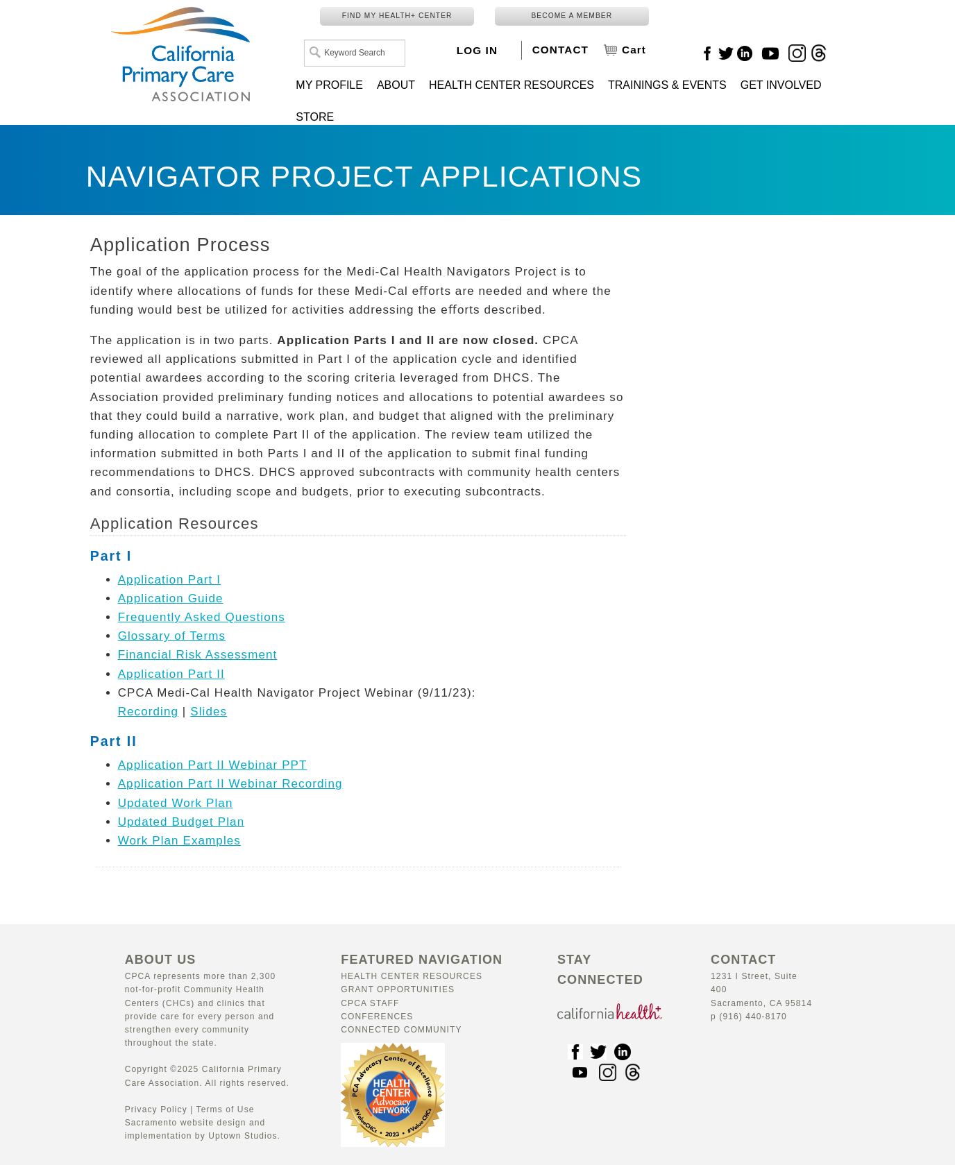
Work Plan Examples (179, 840)
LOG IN (477, 50)
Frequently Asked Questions (201, 617)
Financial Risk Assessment (198, 654)
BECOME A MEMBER (571, 15)
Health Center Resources (411, 976)
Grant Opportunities (398, 989)
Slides (208, 711)
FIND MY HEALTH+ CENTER (397, 15)
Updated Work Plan (175, 803)
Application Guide (170, 598)
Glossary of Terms (172, 636)
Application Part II (171, 674)
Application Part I (169, 579)
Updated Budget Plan (181, 821)
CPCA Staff (370, 1003)
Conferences (377, 1016)
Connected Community (401, 1030)
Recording (148, 711)
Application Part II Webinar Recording (230, 783)
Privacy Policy (156, 1109)
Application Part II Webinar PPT (212, 765)
